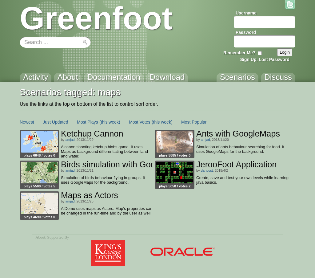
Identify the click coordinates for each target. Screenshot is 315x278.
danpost (207, 170)
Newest (27, 122)
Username (246, 12)
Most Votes (139, 122)
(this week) (109, 122)
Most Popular (193, 122)
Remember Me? (239, 52)
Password (246, 32)
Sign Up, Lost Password (264, 59)
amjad (70, 139)
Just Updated (55, 122)
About (40, 237)
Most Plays (87, 122)
